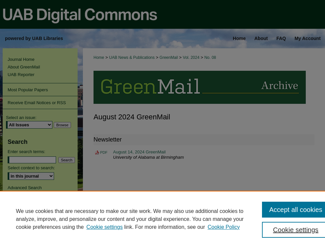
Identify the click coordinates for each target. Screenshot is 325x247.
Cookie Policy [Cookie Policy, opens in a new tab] (224, 227)
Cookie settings (105, 227)
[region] (162, 219)
